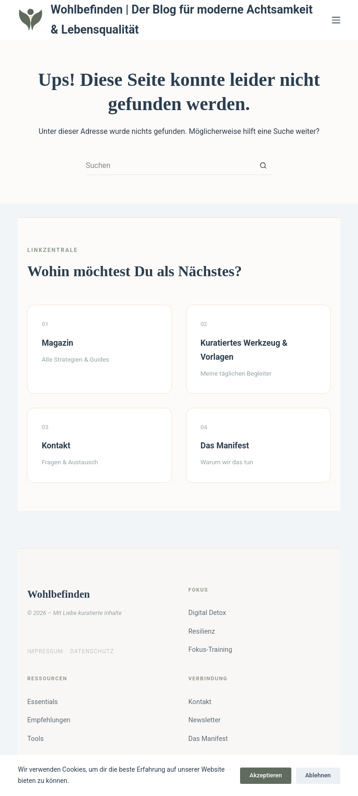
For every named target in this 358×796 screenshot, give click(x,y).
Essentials (42, 702)
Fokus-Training (210, 650)
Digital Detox (207, 613)
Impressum (45, 651)
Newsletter (204, 720)
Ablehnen (318, 775)
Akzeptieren (265, 775)
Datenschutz (92, 651)
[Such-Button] (263, 165)
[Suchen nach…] (170, 165)
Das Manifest (208, 739)
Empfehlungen (48, 720)
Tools (35, 739)
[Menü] (336, 20)
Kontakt (200, 702)
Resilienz (201, 631)
